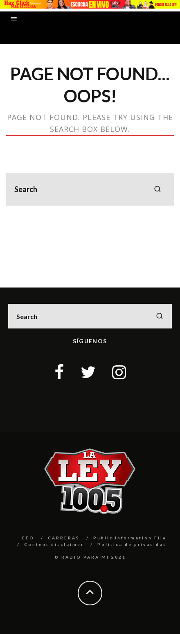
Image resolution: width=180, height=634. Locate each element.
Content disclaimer (54, 544)
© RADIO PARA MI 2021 (90, 557)
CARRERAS (64, 537)
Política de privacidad (132, 544)
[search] (157, 189)
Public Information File (129, 537)
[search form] (90, 189)
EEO (28, 537)
